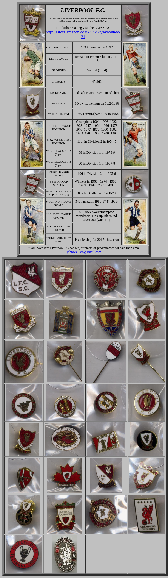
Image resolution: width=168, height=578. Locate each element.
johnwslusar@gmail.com (84, 252)
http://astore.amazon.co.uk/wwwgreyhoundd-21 (83, 34)
